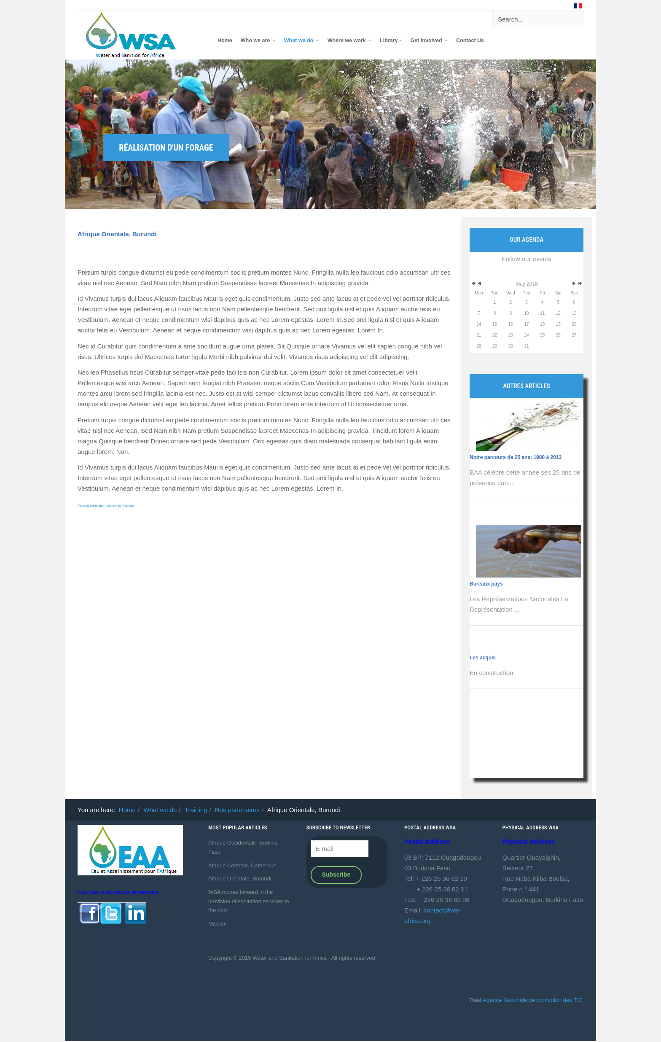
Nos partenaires (237, 809)
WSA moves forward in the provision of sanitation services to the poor (248, 901)
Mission (217, 924)
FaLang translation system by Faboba (106, 506)
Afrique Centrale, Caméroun (242, 865)
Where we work (349, 40)
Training (196, 809)
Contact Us (470, 40)
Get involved (429, 40)
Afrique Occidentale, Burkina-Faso (243, 847)
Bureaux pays (486, 584)
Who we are (258, 40)
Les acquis (483, 658)
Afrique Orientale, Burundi (117, 234)
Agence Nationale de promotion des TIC (533, 1000)
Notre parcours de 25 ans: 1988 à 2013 (516, 457)
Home (225, 40)
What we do (301, 40)
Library (391, 40)
